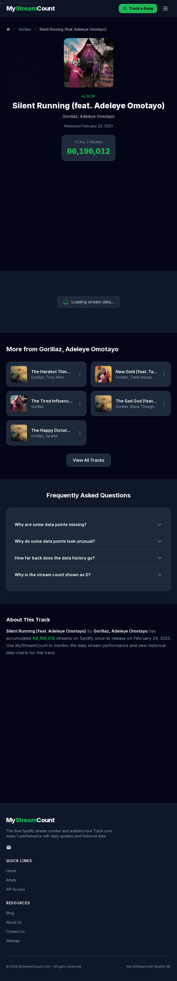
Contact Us (15, 931)
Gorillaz (25, 29)
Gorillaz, (71, 116)
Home (11, 871)
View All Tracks (88, 460)
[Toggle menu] (165, 8)
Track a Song (138, 8)
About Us (14, 922)
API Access (15, 889)
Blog (10, 913)
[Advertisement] (48, 220)
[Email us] (8, 847)
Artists (11, 880)
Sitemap (13, 941)
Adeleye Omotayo (97, 116)
